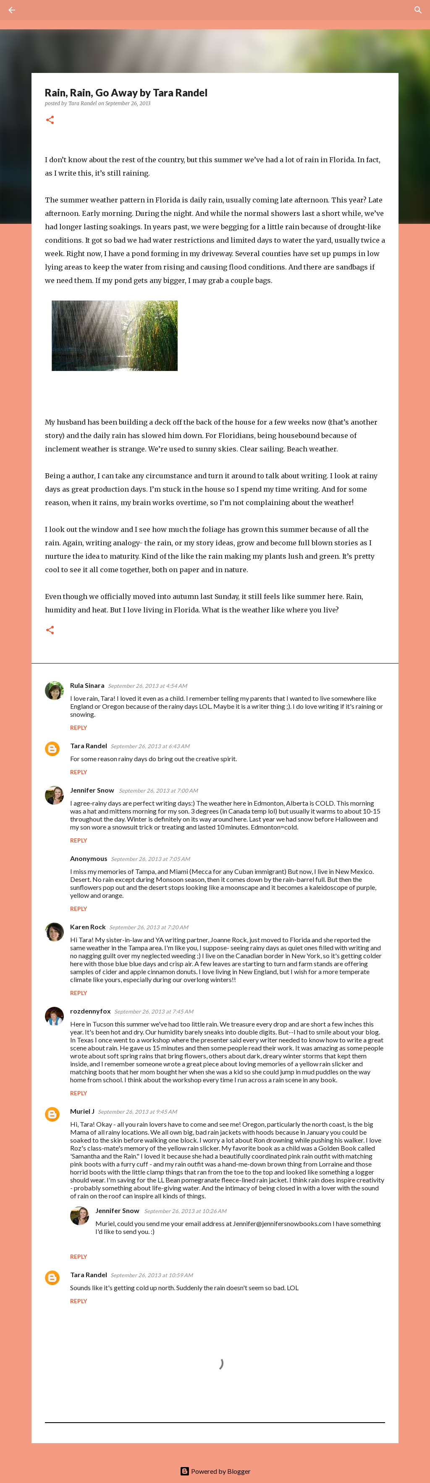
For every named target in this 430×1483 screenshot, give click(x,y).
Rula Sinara (87, 685)
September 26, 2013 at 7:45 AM (153, 1011)
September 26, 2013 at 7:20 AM (148, 927)
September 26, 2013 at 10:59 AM (151, 1275)
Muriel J (82, 1111)
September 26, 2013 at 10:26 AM (185, 1211)
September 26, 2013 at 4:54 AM (147, 685)
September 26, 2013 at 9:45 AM (137, 1111)
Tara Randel (88, 745)
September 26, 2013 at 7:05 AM (150, 859)
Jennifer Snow (92, 790)
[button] (50, 120)
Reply (78, 727)
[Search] (35, 10)
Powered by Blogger (215, 1471)
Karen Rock (88, 927)
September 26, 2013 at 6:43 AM (149, 746)
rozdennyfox (90, 1011)
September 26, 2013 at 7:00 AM (158, 790)
